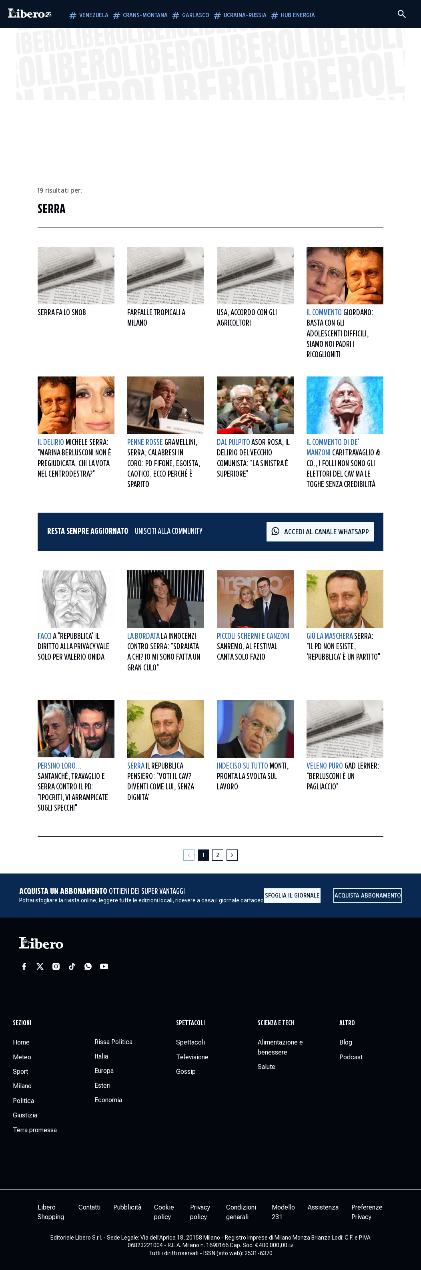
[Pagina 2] (217, 855)
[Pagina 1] (203, 855)
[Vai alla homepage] (30, 14)
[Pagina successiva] (232, 855)
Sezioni (22, 1023)
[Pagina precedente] (188, 855)
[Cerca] (402, 14)
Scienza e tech (276, 1023)
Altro (347, 1023)
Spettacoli (190, 1023)
